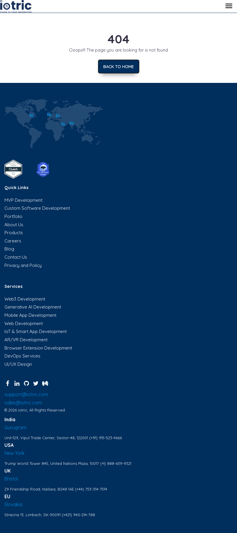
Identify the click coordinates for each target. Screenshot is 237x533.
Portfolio (13, 216)
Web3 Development (24, 299)
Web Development (23, 323)
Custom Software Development (37, 208)
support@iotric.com (26, 394)
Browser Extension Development (38, 348)
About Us (13, 224)
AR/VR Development (26, 339)
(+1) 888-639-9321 (115, 463)
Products (13, 232)
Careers (12, 241)
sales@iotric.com (23, 403)
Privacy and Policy (23, 265)
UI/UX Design (18, 364)
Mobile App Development (30, 315)
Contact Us (15, 257)
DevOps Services (22, 356)
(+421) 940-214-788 (78, 514)
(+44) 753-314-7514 (91, 489)
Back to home (118, 66)
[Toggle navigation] (228, 6)
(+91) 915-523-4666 (105, 437)
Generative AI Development (32, 307)
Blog (9, 249)
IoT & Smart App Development (35, 331)
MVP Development (23, 200)
